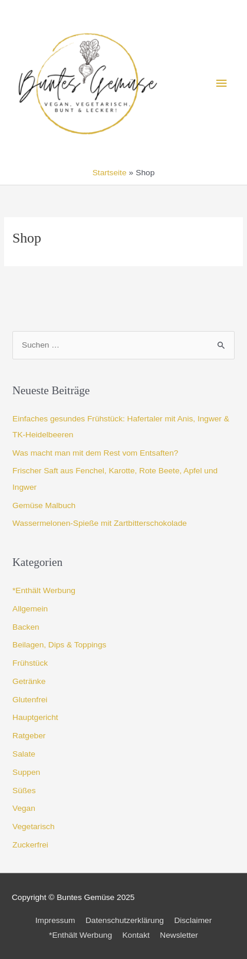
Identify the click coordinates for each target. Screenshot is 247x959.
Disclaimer (193, 920)
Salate (23, 753)
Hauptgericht (35, 717)
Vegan (23, 808)
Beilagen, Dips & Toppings (59, 644)
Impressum (55, 920)
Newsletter (179, 935)
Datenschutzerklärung (124, 920)
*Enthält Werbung (43, 590)
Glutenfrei (29, 699)
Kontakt (135, 935)
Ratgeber (28, 735)
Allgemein (30, 608)
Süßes (24, 790)
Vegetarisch (33, 826)
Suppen (26, 772)
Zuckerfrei (30, 844)
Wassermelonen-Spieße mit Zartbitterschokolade (99, 523)
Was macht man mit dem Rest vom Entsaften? (95, 453)
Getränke (28, 681)
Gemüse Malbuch (43, 505)
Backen (25, 627)
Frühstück (30, 663)
